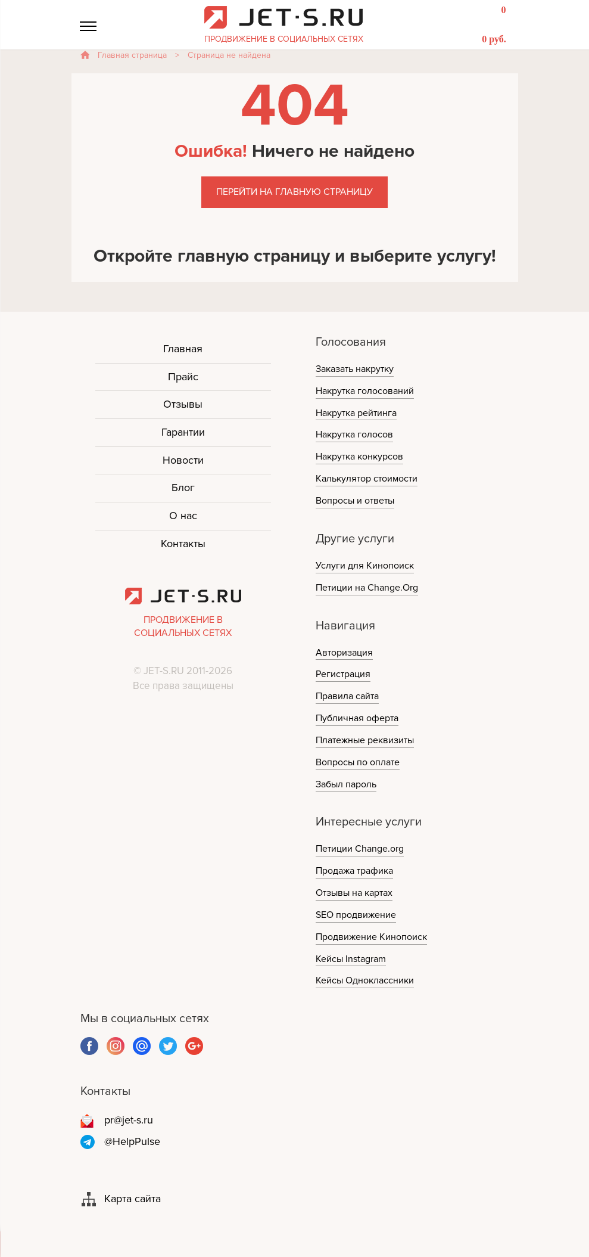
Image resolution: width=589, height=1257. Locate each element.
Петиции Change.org (360, 849)
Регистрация (343, 674)
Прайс (183, 376)
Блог (183, 487)
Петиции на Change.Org (367, 588)
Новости (183, 460)
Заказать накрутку (355, 369)
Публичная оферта (357, 718)
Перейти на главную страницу (294, 192)
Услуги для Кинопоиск (365, 566)
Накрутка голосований (365, 391)
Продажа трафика (354, 871)
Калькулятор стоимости (366, 479)
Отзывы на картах (354, 893)
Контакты (183, 543)
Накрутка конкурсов (359, 457)
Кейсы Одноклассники (365, 980)
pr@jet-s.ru (128, 1119)
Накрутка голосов (354, 434)
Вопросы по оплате (358, 762)
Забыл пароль (346, 784)
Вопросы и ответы (355, 501)
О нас (183, 515)
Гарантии (183, 432)
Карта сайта (132, 1198)
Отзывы (182, 404)
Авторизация (344, 653)
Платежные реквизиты (365, 740)
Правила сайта (347, 696)
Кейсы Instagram (351, 959)
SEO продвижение (356, 915)
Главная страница (132, 55)
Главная (182, 348)
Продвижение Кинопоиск (371, 937)
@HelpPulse (132, 1141)
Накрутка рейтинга (356, 413)
